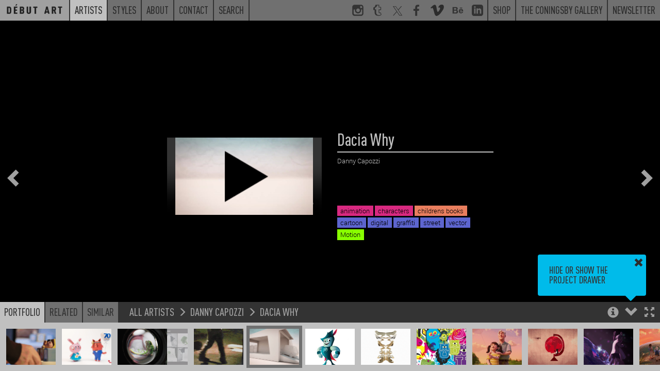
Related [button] (64, 311)
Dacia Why (279, 311)
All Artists (151, 311)
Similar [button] (100, 311)
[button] (649, 313)
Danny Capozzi (217, 311)
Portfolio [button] (22, 311)
